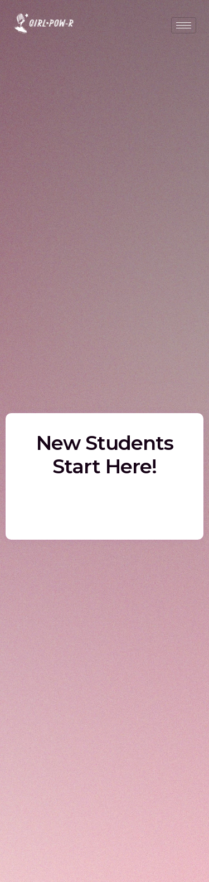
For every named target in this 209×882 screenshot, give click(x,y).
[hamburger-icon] (183, 25)
